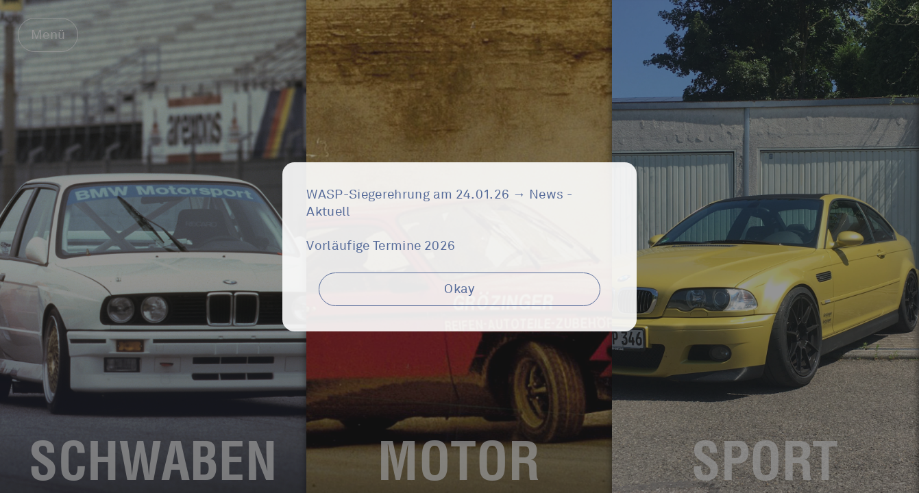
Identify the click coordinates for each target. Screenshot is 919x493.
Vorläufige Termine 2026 (380, 246)
